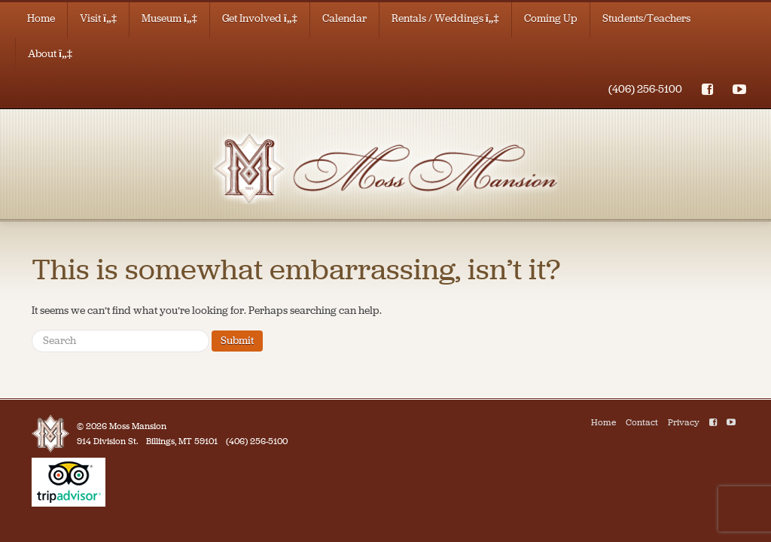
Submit (237, 340)
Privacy (683, 422)
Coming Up (550, 18)
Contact (642, 422)
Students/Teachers (646, 18)
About (50, 54)
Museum (169, 18)
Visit (98, 18)
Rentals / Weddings (445, 18)
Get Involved (259, 18)
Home (41, 18)
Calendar (344, 18)
